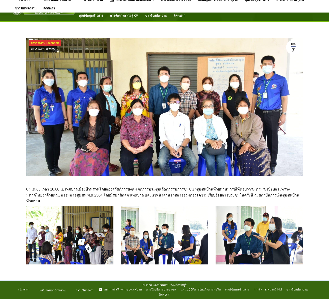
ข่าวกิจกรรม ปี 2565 (43, 49)
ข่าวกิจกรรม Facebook (45, 43)
